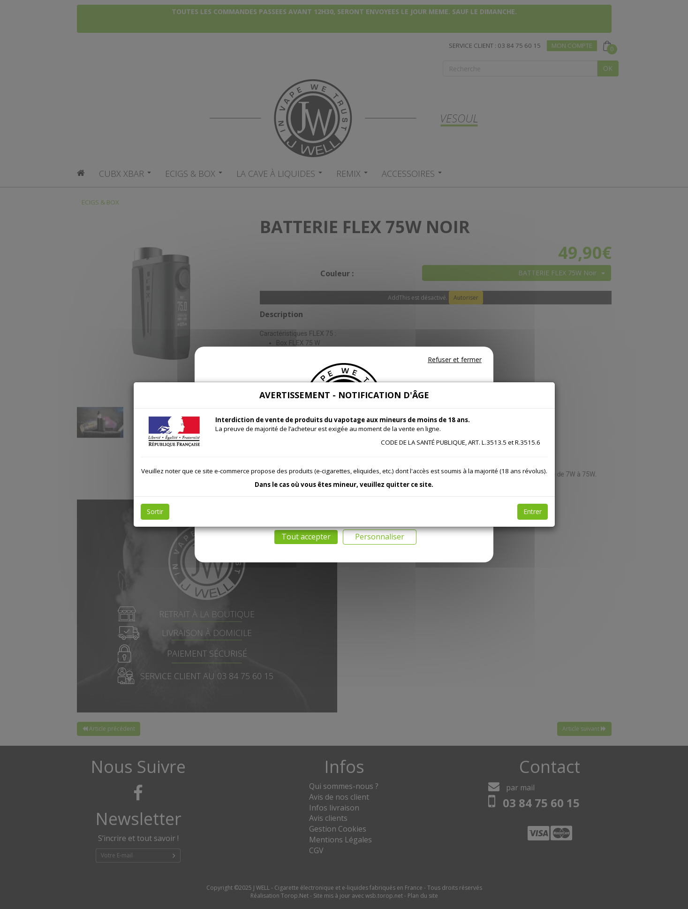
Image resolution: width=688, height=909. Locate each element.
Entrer (532, 511)
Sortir (155, 511)
